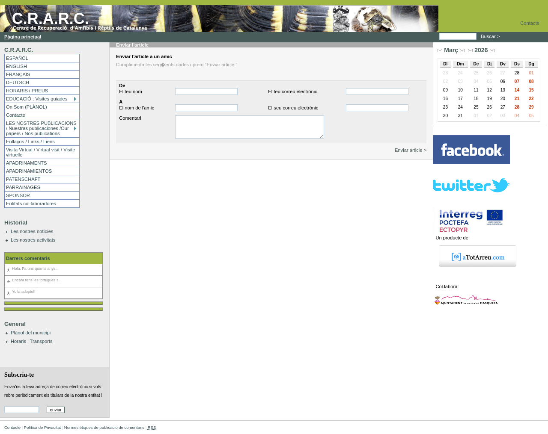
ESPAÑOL (17, 58)
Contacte (529, 23)
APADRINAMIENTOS (29, 171)
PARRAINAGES (23, 187)
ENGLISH (16, 66)
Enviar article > (410, 150)
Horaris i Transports (32, 341)
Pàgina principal (22, 36)
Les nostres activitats (33, 239)
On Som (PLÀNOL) (26, 106)
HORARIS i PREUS (27, 90)
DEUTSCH (17, 82)
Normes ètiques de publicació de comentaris (104, 427)
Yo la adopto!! (23, 291)
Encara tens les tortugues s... (37, 280)
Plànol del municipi (31, 332)
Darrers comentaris (28, 258)
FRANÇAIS (18, 74)
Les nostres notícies (32, 231)
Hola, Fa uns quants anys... (35, 268)
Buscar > (491, 36)
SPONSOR (18, 195)
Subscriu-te (19, 374)
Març (451, 50)
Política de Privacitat (42, 427)
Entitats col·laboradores (31, 203)
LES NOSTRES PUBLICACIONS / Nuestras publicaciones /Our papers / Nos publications (41, 128)
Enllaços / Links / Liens (30, 141)
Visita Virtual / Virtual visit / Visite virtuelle (40, 152)
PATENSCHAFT (23, 179)
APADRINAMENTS (26, 162)
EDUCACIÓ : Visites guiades (36, 98)
